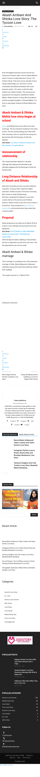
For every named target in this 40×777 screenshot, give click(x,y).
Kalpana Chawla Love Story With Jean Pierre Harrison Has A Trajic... (25, 662)
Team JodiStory (8, 26)
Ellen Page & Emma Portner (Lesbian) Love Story (10, 377)
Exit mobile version (6, 765)
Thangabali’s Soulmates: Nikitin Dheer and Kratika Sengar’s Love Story (18, 569)
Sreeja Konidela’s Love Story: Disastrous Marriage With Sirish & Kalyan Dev (26, 672)
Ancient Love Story (10, 592)
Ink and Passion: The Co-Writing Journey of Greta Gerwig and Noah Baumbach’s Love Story (18, 562)
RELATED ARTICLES (10, 434)
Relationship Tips (10, 614)
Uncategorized (9, 622)
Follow (12, 741)
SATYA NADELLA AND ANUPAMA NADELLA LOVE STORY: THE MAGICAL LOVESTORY (18, 234)
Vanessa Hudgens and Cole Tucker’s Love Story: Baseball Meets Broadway (25, 465)
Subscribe (15, 746)
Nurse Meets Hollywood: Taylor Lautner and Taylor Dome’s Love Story (24, 442)
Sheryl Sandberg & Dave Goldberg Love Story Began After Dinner (29, 377)
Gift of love (8, 603)
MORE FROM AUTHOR (26, 434)
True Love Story (9, 618)
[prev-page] (3, 473)
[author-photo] (20, 397)
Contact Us (29, 755)
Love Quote (8, 611)
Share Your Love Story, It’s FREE (15, 755)
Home (4, 8)
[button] (3, 3)
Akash (4, 126)
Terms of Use (26, 758)
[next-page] (7, 473)
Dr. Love (7, 596)
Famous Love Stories (14, 8)
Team (18, 758)
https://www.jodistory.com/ (20, 403)
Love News (8, 607)
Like (10, 735)
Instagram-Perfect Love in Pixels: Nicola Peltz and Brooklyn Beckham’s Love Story (18, 549)
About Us (12, 758)
